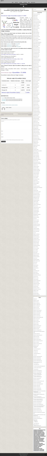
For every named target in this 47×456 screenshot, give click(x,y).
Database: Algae (36, 301)
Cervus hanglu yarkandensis (37, 42)
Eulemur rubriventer (36, 94)
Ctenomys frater (36, 276)
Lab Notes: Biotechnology (37, 370)
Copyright (20, 2)
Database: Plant (36, 336)
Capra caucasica (36, 246)
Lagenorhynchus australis (37, 191)
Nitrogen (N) (9, 46)
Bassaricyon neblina (36, 217)
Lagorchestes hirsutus (37, 49)
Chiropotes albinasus (36, 200)
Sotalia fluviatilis (36, 190)
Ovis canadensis (36, 249)
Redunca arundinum (36, 32)
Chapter (35, 347)
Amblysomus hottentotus (37, 60)
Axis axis (35, 232)
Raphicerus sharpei (36, 26)
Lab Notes (35, 346)
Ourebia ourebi (36, 18)
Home (12, 2)
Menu (3, 0)
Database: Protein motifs (37, 339)
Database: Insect (36, 328)
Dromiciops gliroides (36, 259)
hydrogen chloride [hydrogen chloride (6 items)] (36, 442)
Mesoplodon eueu (36, 63)
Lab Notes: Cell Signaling (37, 374)
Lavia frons (35, 184)
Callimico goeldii (36, 201)
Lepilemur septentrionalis (37, 204)
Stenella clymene (36, 97)
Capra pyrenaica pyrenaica (37, 22)
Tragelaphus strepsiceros (37, 112)
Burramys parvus (36, 135)
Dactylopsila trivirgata (37, 138)
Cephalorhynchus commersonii (38, 187)
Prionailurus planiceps (37, 225)
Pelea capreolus (36, 29)
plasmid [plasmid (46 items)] (39, 446)
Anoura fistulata (36, 177)
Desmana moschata (36, 242)
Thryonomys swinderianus (37, 139)
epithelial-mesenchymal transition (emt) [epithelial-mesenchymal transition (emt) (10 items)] (39, 438)
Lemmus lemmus (36, 279)
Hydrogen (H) (9, 45)
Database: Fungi (36, 324)
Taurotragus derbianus (37, 111)
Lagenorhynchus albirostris (37, 77)
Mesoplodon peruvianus (37, 74)
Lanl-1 (17, 45)
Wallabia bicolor (36, 121)
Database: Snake (36, 342)
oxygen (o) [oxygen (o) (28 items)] (35, 446)
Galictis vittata (35, 146)
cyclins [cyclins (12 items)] (39, 436)
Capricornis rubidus (36, 35)
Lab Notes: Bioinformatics (37, 360)
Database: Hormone (36, 327)
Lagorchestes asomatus (37, 50)
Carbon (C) (9, 43)
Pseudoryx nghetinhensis (37, 280)
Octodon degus (36, 266)
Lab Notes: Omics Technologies (38, 404)
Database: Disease (36, 318)
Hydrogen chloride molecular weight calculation (10, 104)
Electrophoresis (36, 364)
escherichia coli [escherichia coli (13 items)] (41, 439)
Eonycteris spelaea (36, 176)
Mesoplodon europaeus (37, 194)
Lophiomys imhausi (36, 166)
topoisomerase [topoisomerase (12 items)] (42, 450)
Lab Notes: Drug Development (38, 406)
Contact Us (16, 2)
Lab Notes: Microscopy (37, 367)
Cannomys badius (36, 167)
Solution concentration (37, 425)
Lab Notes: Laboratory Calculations (38, 394)
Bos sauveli (35, 263)
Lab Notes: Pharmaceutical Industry (38, 405)
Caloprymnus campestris (37, 39)
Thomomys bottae (36, 152)
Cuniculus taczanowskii (37, 170)
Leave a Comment (20, 11)
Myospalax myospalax (37, 169)
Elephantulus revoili (36, 56)
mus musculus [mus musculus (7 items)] (36, 445)
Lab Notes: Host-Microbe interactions (39, 397)
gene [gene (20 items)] (35, 440)
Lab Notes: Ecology (36, 379)
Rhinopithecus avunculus (37, 214)
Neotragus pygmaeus (36, 108)
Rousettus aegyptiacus (37, 294)
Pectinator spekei (36, 160)
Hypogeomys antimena (37, 283)
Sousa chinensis (36, 84)
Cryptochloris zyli (36, 57)
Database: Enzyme (36, 321)
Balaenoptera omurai (36, 197)
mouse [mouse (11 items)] (43, 444)
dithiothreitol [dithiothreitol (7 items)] (36, 437)
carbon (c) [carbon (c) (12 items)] (42, 434)
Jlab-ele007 (18, 46)
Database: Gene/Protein (37, 325)
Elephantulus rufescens (37, 129)
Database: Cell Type (36, 314)
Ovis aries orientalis (36, 248)
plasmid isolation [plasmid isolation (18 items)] (36, 447)
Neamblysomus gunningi (37, 59)
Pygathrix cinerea (36, 215)
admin (11, 11)
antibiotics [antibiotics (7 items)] (35, 433)
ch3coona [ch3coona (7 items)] (37, 435)
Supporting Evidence (37, 353)
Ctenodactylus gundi (36, 270)
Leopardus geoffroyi (36, 211)
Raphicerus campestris (37, 25)
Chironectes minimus (36, 256)
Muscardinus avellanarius (37, 159)
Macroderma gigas (36, 293)
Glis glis (35, 269)
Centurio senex (36, 180)
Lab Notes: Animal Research (37, 356)
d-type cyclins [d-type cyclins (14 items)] (43, 436)
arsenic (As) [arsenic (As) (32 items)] (40, 433)
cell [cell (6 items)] (34, 435)
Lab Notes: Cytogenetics (37, 378)
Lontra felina (35, 88)
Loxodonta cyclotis (36, 238)
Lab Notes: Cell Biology (37, 373)
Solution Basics (36, 424)
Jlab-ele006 (17, 43)
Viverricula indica (36, 90)
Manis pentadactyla (36, 273)
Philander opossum (36, 255)
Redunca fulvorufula (36, 33)
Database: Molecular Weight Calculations (39, 331)
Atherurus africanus (36, 173)
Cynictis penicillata (36, 221)
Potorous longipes (36, 46)
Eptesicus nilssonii (36, 67)
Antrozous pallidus (36, 183)
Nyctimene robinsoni (36, 287)
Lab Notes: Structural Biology (37, 418)
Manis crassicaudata (36, 156)
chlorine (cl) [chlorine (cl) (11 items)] (42, 435)
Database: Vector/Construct (37, 343)
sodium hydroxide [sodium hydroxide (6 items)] (36, 450)
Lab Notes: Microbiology (37, 396)
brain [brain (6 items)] (43, 433)
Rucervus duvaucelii (36, 231)
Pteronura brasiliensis (37, 101)
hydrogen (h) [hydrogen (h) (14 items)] (42, 441)
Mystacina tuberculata (37, 70)
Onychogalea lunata (36, 53)
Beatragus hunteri (36, 115)
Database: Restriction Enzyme (38, 340)
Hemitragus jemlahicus (37, 245)
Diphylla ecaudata (36, 290)
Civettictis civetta (36, 91)
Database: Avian (36, 307)
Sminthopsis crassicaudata (37, 163)
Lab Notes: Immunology (37, 389)
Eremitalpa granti (36, 128)
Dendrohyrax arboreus (37, 239)
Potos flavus (35, 218)
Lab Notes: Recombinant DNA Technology (39, 412)
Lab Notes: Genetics (36, 385)
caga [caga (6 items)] (35, 434)
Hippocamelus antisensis (37, 43)
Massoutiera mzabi (36, 153)
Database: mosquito (36, 333)
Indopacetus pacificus (36, 73)
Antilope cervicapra (36, 98)
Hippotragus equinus (36, 105)
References (35, 350)
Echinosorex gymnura (37, 132)
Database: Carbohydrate (37, 311)
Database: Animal (36, 303)
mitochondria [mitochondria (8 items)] (36, 444)
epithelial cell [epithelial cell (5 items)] (36, 439)
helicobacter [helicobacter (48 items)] (41, 440)
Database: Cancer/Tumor (37, 310)
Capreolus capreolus (36, 228)
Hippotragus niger (36, 104)
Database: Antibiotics (36, 304)
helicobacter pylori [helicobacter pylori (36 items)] (36, 441)
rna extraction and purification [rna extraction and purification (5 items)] (38, 448)
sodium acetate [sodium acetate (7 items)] (42, 449)
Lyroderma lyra (36, 143)
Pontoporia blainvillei (36, 193)
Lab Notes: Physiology (36, 408)
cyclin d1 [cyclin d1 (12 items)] (35, 436)
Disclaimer (25, 2)
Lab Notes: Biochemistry (37, 359)
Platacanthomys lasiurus (37, 162)
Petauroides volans (36, 136)
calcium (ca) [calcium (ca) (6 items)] (38, 434)
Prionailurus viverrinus (37, 224)
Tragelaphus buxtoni (36, 114)
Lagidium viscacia (36, 142)
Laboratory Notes (23, 4)
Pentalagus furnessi (36, 235)
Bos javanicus (35, 262)
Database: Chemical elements (37, 317)
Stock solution (36, 423)
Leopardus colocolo (36, 208)
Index (29, 2)
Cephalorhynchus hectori (37, 207)
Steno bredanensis (36, 87)
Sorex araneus (35, 252)
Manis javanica (36, 272)
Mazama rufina (36, 15)
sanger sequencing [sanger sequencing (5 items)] (36, 449)
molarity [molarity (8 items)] (40, 444)
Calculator (35, 395)
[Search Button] (23, 6)
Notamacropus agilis (36, 122)
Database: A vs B (36, 300)
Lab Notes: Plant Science (37, 409)
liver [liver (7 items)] (42, 443)
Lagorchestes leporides (37, 36)
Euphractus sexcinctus (37, 145)
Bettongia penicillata (36, 118)
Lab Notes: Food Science (37, 382)
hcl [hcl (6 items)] (37, 440)
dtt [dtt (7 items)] (39, 437)
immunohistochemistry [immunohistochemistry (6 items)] (37, 443)
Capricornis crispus (36, 19)
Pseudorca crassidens (36, 80)
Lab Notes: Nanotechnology (37, 401)
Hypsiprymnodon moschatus (37, 125)
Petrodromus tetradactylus (37, 66)
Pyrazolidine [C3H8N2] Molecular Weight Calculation (16, 10)
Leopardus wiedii (36, 149)
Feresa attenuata (36, 81)
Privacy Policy (33, 2)
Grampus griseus (36, 286)
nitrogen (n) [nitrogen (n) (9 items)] (40, 445)
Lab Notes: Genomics (36, 386)
